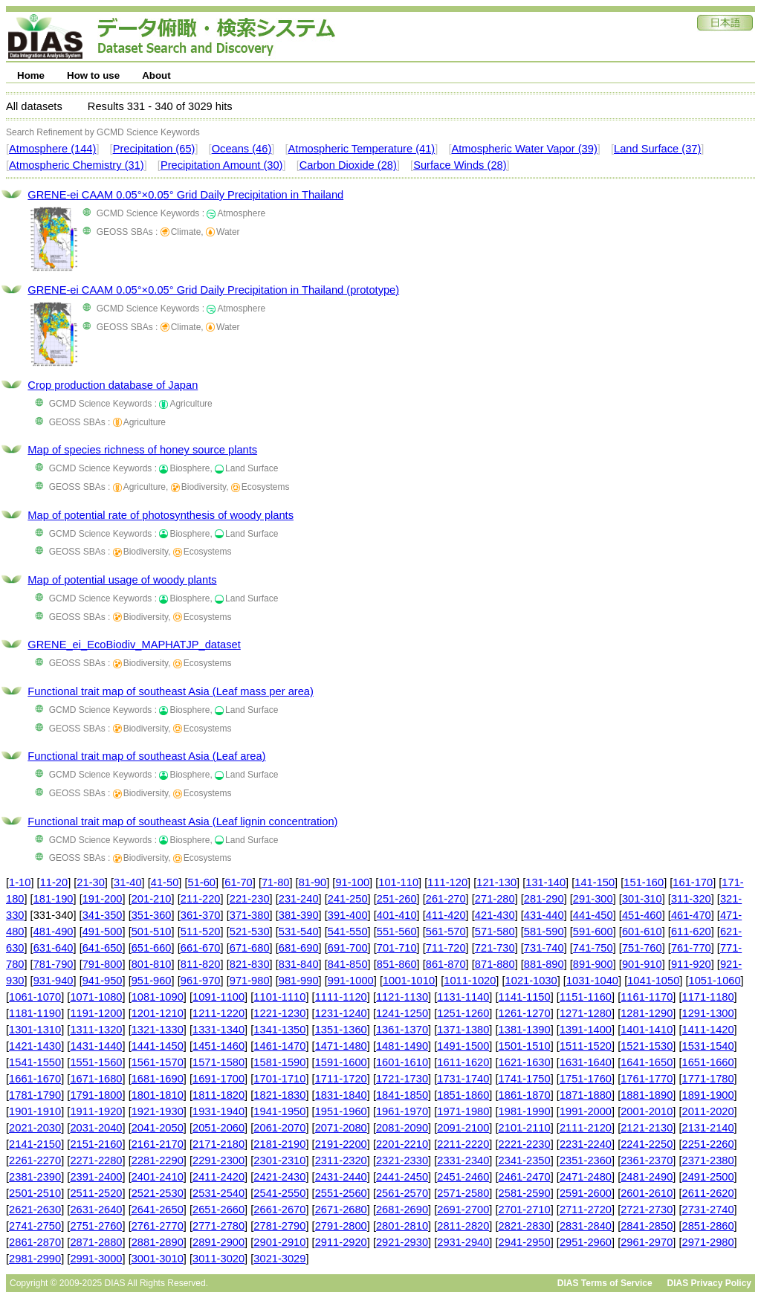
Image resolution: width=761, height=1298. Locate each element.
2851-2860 (708, 1226)
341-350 (102, 915)
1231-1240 (341, 1013)
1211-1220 (218, 1013)
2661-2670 (279, 1209)
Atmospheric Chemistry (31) (76, 165)
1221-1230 (279, 1013)
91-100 (352, 882)
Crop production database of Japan (112, 385)
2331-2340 (463, 1160)
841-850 (348, 964)
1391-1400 (586, 1030)
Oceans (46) (242, 149)
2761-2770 (158, 1226)
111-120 (447, 882)
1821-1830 (279, 1095)
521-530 (250, 931)
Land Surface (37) (657, 149)
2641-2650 (158, 1209)
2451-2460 (463, 1177)
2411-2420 (218, 1177)
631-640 (53, 948)
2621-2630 (35, 1209)
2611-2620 (708, 1193)
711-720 (446, 948)
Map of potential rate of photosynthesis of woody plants (160, 515)
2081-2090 (402, 1128)
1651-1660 (708, 1062)
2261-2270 (35, 1160)
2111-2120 (586, 1128)
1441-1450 (158, 1046)
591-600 (593, 931)
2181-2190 (279, 1144)
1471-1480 (341, 1046)
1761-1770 (647, 1079)
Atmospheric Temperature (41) (361, 149)
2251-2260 (708, 1144)
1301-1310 (35, 1030)
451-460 (642, 915)
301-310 (642, 899)
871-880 (495, 964)
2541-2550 (279, 1193)
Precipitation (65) (154, 149)
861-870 (446, 964)
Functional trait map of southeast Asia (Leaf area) (146, 756)
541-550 (348, 931)
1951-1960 (341, 1111)
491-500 (102, 931)
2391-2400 (96, 1177)
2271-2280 (96, 1160)
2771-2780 (218, 1226)
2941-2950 (525, 1242)
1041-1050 (653, 981)
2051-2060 (218, 1128)
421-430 (495, 915)
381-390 (299, 915)
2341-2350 (525, 1160)
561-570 (446, 931)
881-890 (544, 964)
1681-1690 (158, 1079)
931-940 (53, 981)
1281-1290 (647, 1013)
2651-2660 (218, 1209)
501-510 (152, 931)
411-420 (446, 915)
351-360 (152, 915)
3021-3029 (279, 1259)
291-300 (593, 899)
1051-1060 (715, 981)
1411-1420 (708, 1030)
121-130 (496, 882)
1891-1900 (708, 1095)
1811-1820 (218, 1095)
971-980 (250, 981)
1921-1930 (158, 1111)
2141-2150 (35, 1144)
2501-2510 (35, 1193)
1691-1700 (218, 1079)
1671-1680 (96, 1079)
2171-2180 (218, 1144)
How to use (93, 75)
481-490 (53, 931)
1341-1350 (279, 1030)
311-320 (691, 899)
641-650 (102, 948)
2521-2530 (158, 1193)
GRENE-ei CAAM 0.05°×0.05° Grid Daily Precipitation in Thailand (185, 195)
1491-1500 (463, 1046)
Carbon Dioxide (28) (348, 165)
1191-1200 (96, 1013)
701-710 (397, 948)
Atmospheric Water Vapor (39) (524, 149)
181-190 (53, 899)
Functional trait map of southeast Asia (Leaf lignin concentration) (182, 821)
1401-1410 (647, 1030)
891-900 (593, 964)
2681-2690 (402, 1209)
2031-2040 (96, 1128)
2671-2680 (341, 1209)
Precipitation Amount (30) (222, 165)
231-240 (299, 899)
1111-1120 (341, 997)
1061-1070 (35, 997)
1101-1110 (279, 997)
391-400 (348, 915)
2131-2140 (708, 1128)
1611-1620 (463, 1062)
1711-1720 (341, 1079)
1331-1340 (218, 1030)
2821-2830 (525, 1226)
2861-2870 (35, 1242)
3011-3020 (218, 1259)
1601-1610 (402, 1062)
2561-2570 (402, 1193)
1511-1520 (586, 1046)
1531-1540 (708, 1046)
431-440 (544, 915)
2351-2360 (586, 1160)
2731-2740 (708, 1209)
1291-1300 (708, 1013)
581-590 (544, 931)
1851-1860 (463, 1095)
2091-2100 (463, 1128)
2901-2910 (279, 1242)
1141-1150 (525, 997)
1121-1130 (402, 997)
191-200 (102, 899)
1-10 (19, 882)
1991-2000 (586, 1111)
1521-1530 (647, 1046)
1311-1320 (96, 1030)
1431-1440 (96, 1046)
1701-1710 (279, 1079)
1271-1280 (586, 1013)
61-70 (238, 882)
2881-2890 (158, 1242)
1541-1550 (35, 1062)
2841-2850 (647, 1226)
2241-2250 (647, 1144)
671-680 (250, 948)
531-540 (299, 931)
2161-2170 (158, 1144)
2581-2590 (525, 1193)
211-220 (201, 899)
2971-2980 (708, 1242)
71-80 (276, 882)
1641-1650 (647, 1062)
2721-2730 (647, 1209)
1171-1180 (708, 997)
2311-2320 (341, 1160)
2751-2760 (96, 1226)
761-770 (691, 948)
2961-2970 (647, 1242)
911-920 (691, 964)
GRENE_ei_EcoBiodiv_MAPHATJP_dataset (133, 644)
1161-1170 (647, 997)
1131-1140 (463, 997)
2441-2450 (402, 1177)
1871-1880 (586, 1095)
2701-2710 (525, 1209)
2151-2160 (96, 1144)
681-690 (299, 948)
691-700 (348, 948)
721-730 (495, 948)
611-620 (691, 931)
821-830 (250, 964)
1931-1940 (218, 1111)
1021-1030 (531, 981)
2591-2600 (586, 1193)
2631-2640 (96, 1209)
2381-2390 (35, 1177)
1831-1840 (341, 1095)
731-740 (544, 948)
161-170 (693, 882)
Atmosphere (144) (52, 149)
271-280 (495, 899)
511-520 (201, 931)
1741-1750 (525, 1079)
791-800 (102, 964)
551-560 (397, 931)
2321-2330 (402, 1160)
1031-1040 (592, 981)
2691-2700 (463, 1209)
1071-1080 (96, 997)
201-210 (152, 899)
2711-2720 (586, 1209)
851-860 (397, 964)
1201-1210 (158, 1013)
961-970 (201, 981)
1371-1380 (463, 1030)
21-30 (91, 882)
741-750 (593, 948)
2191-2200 (341, 1144)
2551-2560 (341, 1193)
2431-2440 (341, 1177)
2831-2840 (586, 1226)
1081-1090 (158, 997)
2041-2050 (158, 1128)
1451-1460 (218, 1046)
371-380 (250, 915)
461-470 (691, 915)
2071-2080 (341, 1128)
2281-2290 (158, 1160)
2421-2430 (279, 1177)
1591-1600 (341, 1062)
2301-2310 (279, 1160)
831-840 (299, 964)
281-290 (544, 899)
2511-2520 (96, 1193)
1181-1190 (35, 1013)
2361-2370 (647, 1160)
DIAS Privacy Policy (709, 1283)
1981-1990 (525, 1111)
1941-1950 (279, 1111)
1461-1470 (279, 1046)
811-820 (201, 964)
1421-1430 (35, 1046)
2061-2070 (279, 1128)
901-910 (642, 964)
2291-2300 (218, 1160)
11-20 (54, 882)
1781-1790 (35, 1095)
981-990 (299, 981)
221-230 (250, 899)
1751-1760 (586, 1079)
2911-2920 (341, 1242)
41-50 (165, 882)
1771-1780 (708, 1079)
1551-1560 (96, 1062)
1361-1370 (402, 1030)
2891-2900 (218, 1242)
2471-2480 (586, 1177)
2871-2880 (96, 1242)
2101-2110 (525, 1128)
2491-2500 (708, 1177)
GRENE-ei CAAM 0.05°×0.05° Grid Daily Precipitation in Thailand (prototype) (213, 290)
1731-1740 (463, 1079)
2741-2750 (35, 1226)
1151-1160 (586, 997)
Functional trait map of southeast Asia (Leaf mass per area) (170, 691)
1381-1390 (525, 1030)
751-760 (642, 948)
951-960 (152, 981)
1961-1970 (402, 1111)
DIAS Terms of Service (604, 1283)
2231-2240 (586, 1144)
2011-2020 (708, 1111)
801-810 (152, 964)
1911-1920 (96, 1111)
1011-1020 (470, 981)
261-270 (446, 899)
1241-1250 (402, 1013)
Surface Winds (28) (459, 165)
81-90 (313, 882)
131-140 (545, 882)
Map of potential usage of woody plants (121, 580)
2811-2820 (463, 1226)
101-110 (398, 882)
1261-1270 (525, 1013)
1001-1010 (409, 981)
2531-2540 (218, 1193)
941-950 (102, 981)
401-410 (397, 915)
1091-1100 (218, 997)
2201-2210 (402, 1144)
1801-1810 (158, 1095)
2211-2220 (463, 1144)
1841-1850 (402, 1095)
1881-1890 (647, 1095)
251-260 (397, 899)
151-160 (644, 882)
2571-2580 (463, 1193)
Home (31, 75)
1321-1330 (158, 1030)
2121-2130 (647, 1128)
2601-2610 (647, 1193)
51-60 (202, 882)
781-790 (53, 964)
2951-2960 (586, 1242)
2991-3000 (96, 1259)
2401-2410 (158, 1177)
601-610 (642, 931)
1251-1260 (463, 1013)
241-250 (348, 899)
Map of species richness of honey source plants (142, 450)
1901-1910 (35, 1111)
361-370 (201, 915)
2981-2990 (35, 1259)
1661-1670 (35, 1079)
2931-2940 (463, 1242)
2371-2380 (708, 1160)
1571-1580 (218, 1062)
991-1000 (351, 981)
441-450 (593, 915)
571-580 (495, 931)
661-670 (201, 948)
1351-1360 (341, 1030)
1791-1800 (96, 1095)
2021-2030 (35, 1128)
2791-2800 (341, 1226)
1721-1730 (402, 1079)
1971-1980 (463, 1111)
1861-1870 (525, 1095)
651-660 (152, 948)
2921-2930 (402, 1242)
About (156, 75)
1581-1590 (279, 1062)
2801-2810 (402, 1226)
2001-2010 (647, 1111)
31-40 (128, 882)
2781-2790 (279, 1226)
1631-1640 (586, 1062)
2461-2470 (525, 1177)
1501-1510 (525, 1046)
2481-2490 (647, 1177)
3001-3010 (158, 1259)
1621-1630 (525, 1062)
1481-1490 (402, 1046)
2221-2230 (525, 1144)
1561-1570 (158, 1062)
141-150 (594, 882)
